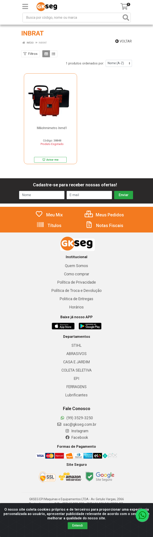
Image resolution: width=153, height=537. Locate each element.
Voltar (123, 41)
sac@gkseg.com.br (76, 424)
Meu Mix (49, 214)
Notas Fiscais (104, 225)
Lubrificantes (76, 395)
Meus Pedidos (104, 214)
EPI (76, 378)
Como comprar (76, 274)
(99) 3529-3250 (76, 418)
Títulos (48, 225)
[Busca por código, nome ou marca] (72, 17)
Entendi (77, 525)
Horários (76, 307)
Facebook (76, 437)
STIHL (76, 345)
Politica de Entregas (76, 299)
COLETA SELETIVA (76, 370)
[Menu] (25, 6)
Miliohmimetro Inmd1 (52, 128)
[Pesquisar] (125, 17)
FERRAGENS (76, 387)
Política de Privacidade (76, 282)
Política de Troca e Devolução (76, 290)
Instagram (76, 431)
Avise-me (50, 159)
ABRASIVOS (76, 354)
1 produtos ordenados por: (85, 63)
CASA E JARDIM (76, 362)
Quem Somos (76, 266)
